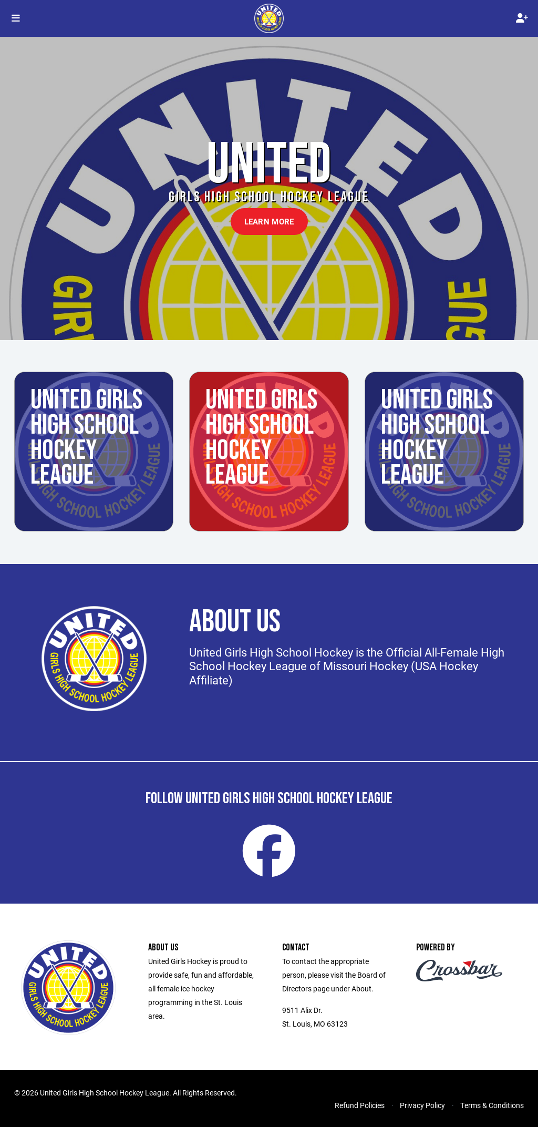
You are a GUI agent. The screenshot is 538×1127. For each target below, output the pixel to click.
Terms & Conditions (492, 1105)
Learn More (269, 221)
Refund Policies (360, 1105)
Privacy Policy (422, 1105)
